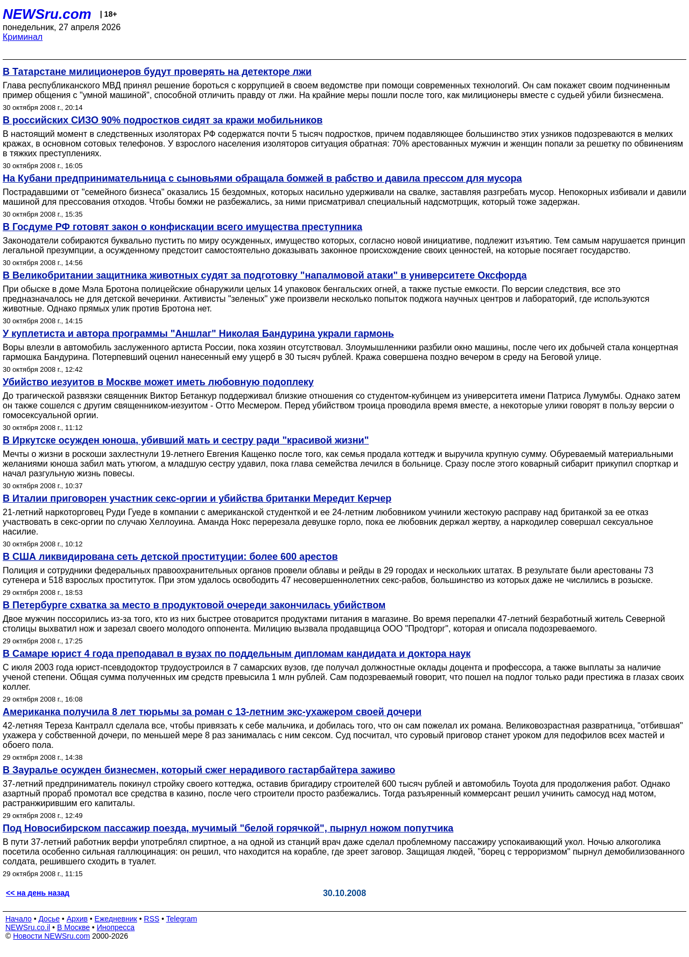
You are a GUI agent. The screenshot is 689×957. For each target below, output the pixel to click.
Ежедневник (116, 918)
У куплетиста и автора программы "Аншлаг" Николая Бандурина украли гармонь (198, 333)
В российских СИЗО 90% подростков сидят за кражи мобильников (162, 120)
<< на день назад (37, 893)
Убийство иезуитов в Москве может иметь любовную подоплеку (158, 382)
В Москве (73, 927)
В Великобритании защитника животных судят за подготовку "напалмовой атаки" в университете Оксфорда (265, 275)
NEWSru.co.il (27, 927)
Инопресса (116, 927)
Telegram (182, 918)
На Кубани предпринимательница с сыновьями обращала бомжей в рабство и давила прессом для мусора (262, 178)
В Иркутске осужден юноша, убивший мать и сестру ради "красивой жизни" (186, 440)
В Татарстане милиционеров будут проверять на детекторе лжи (157, 71)
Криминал (23, 36)
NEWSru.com (47, 14)
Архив (77, 918)
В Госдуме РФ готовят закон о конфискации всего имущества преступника (182, 226)
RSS (151, 918)
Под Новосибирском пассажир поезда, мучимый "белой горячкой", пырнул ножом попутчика (228, 828)
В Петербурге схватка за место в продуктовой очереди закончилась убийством (194, 605)
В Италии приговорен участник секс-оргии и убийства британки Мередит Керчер (197, 498)
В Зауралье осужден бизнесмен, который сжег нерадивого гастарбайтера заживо (199, 770)
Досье (49, 918)
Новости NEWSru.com (51, 936)
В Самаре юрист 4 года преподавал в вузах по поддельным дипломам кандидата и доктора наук (236, 653)
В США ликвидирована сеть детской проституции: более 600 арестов (170, 556)
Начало (18, 918)
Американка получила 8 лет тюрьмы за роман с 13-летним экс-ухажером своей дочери (212, 711)
